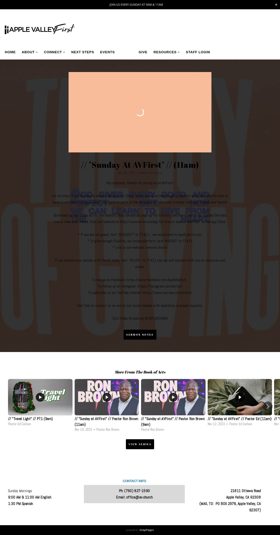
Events (107, 52)
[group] (40, 403)
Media (127, 52)
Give (143, 52)
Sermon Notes (140, 334)
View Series (140, 444)
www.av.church (156, 247)
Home (10, 52)
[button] (267, 406)
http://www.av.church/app (139, 221)
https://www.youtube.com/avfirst (167, 292)
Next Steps (82, 52)
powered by (140, 530)
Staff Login (198, 52)
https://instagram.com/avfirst (160, 286)
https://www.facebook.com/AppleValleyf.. (157, 280)
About (30, 52)
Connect (54, 52)
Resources (167, 52)
